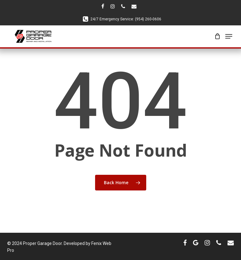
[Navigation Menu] (228, 36)
